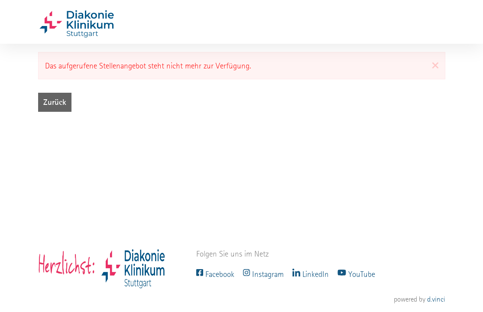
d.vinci (436, 299)
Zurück (54, 102)
